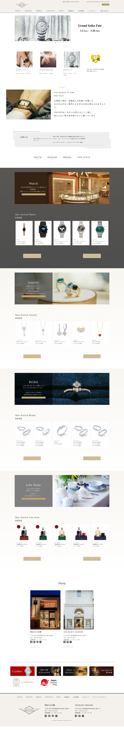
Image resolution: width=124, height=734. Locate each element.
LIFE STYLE (83, 157)
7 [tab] (68, 42)
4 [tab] (61, 42)
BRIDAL (39, 11)
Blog (82, 256)
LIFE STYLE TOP (34, 502)
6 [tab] (66, 42)
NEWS (61, 11)
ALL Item (41, 357)
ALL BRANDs (41, 256)
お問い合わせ (104, 11)
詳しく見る (39, 652)
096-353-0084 (38, 642)
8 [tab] (71, 42)
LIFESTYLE (51, 11)
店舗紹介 (71, 11)
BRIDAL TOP (33, 399)
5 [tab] (63, 42)
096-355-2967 (71, 642)
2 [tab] (55, 42)
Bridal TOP (41, 461)
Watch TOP (33, 194)
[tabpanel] (62, 28)
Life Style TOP (41, 562)
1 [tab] (53, 42)
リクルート (92, 11)
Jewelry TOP (33, 297)
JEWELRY (28, 11)
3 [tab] (58, 42)
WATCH (17, 11)
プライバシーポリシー (100, 703)
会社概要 (81, 11)
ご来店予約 (105, 4)
